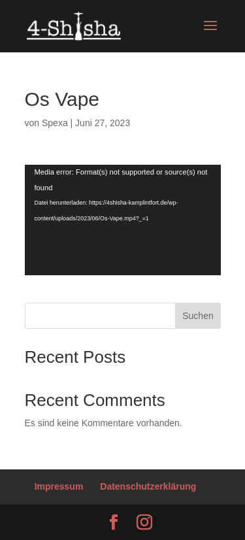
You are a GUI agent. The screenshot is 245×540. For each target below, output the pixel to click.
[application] (123, 220)
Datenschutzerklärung (148, 486)
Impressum (59, 486)
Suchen (197, 316)
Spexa (55, 123)
